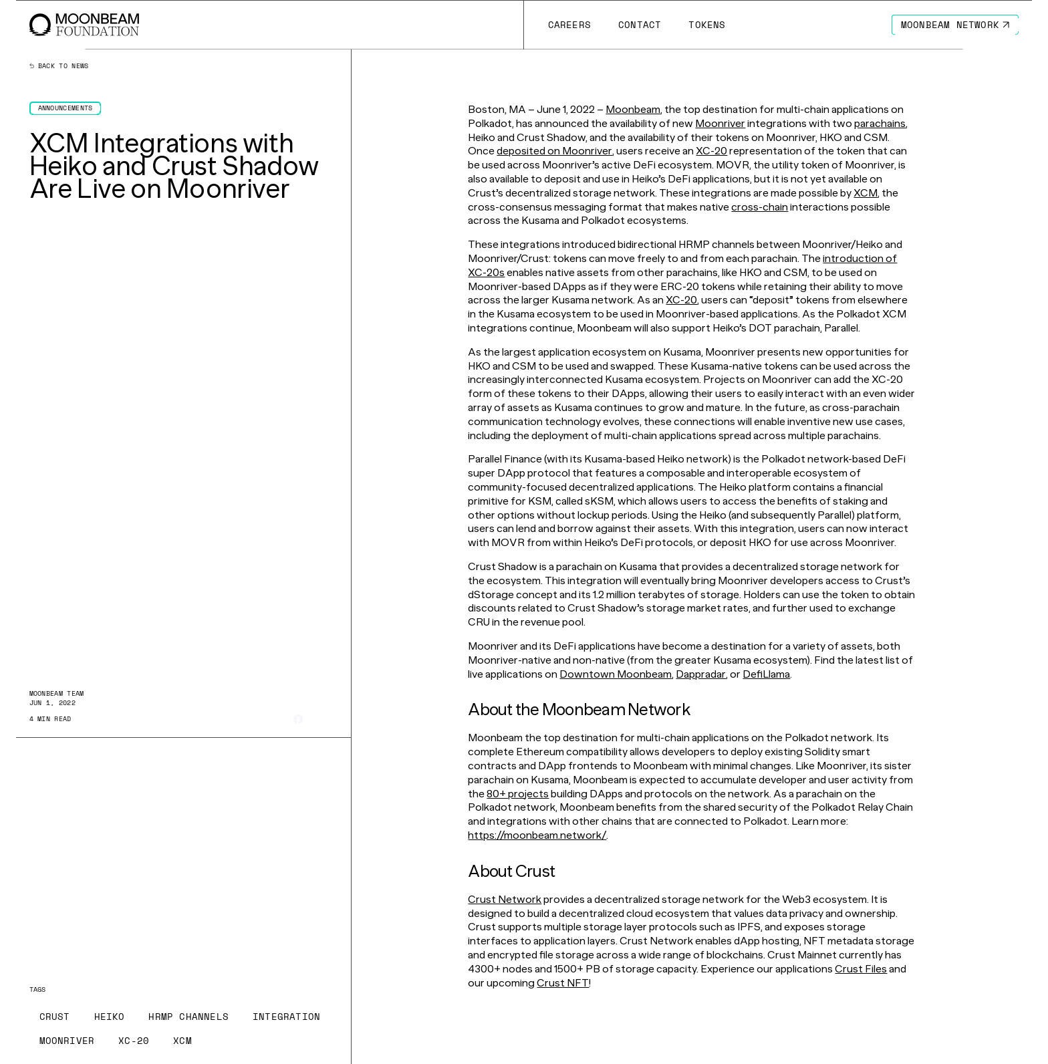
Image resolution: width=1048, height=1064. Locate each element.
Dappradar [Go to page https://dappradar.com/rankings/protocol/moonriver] (701, 674)
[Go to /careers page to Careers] (569, 24)
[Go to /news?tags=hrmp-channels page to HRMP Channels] (188, 1017)
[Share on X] (315, 719)
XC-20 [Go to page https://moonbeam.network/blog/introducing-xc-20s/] (711, 150)
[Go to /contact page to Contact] (639, 24)
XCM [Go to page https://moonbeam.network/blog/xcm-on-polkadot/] (866, 192)
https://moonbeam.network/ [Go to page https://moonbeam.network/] (537, 835)
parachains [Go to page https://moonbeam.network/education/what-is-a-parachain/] (880, 123)
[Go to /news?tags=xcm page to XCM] (182, 1041)
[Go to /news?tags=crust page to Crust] (54, 1017)
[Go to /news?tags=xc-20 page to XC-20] (133, 1041)
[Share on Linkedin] (333, 719)
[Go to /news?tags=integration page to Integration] (286, 1017)
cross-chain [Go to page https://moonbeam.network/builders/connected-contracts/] (759, 207)
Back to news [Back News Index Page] (59, 66)
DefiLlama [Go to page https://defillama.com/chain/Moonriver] (766, 674)
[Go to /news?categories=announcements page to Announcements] (65, 108)
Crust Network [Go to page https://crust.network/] (504, 899)
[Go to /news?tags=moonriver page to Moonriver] (67, 1041)
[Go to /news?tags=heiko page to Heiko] (109, 1017)
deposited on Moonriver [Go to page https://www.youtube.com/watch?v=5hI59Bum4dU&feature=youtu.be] (554, 150)
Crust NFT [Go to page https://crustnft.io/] (563, 982)
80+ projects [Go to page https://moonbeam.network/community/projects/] (518, 793)
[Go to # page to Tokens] (707, 24)
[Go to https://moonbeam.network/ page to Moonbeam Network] (955, 25)
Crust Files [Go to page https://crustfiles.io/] (861, 968)
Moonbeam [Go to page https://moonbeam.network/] (633, 109)
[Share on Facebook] (298, 719)
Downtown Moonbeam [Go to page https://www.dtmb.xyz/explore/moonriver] (615, 674)
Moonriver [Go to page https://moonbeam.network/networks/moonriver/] (720, 123)
